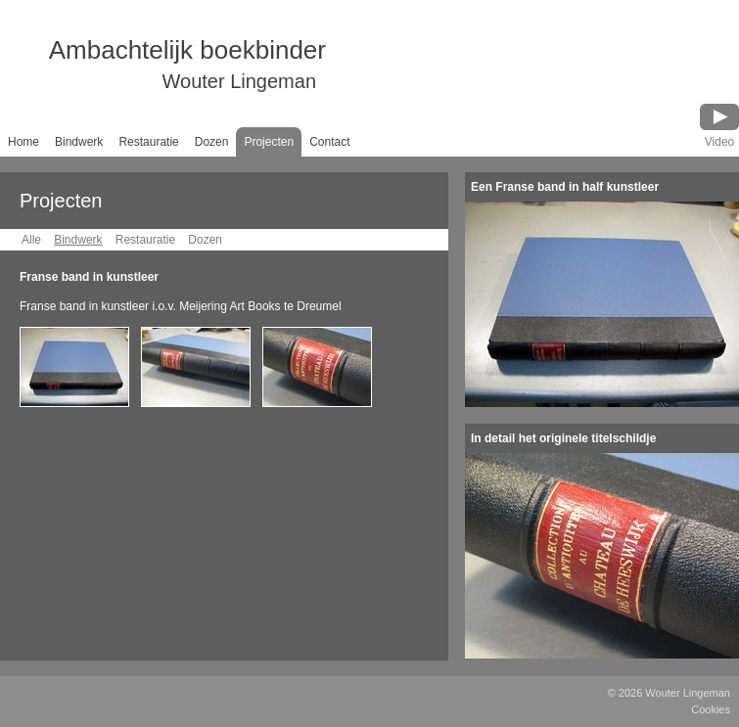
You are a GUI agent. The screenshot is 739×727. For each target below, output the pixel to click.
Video (719, 142)
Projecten (269, 142)
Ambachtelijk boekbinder (163, 66)
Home (23, 142)
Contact (329, 142)
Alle (31, 240)
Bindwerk (79, 142)
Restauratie (148, 142)
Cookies (710, 709)
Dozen (212, 142)
